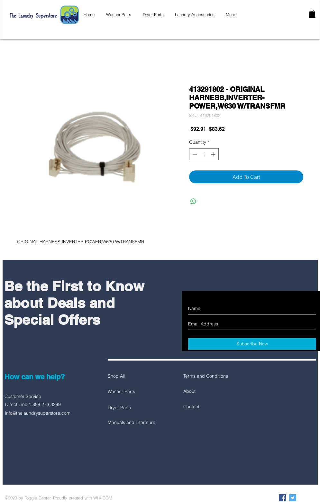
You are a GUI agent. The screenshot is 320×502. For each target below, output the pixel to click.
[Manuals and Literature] (131, 423)
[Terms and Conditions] (206, 376)
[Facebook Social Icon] (282, 497)
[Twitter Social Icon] (292, 497)
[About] (206, 391)
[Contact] (206, 407)
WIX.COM (102, 497)
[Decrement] (194, 154)
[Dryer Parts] (130, 408)
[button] (312, 14)
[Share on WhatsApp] (193, 201)
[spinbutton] (204, 154)
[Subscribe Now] (252, 344)
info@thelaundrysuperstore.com (37, 413)
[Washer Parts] (130, 392)
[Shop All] (130, 376)
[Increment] (214, 154)
